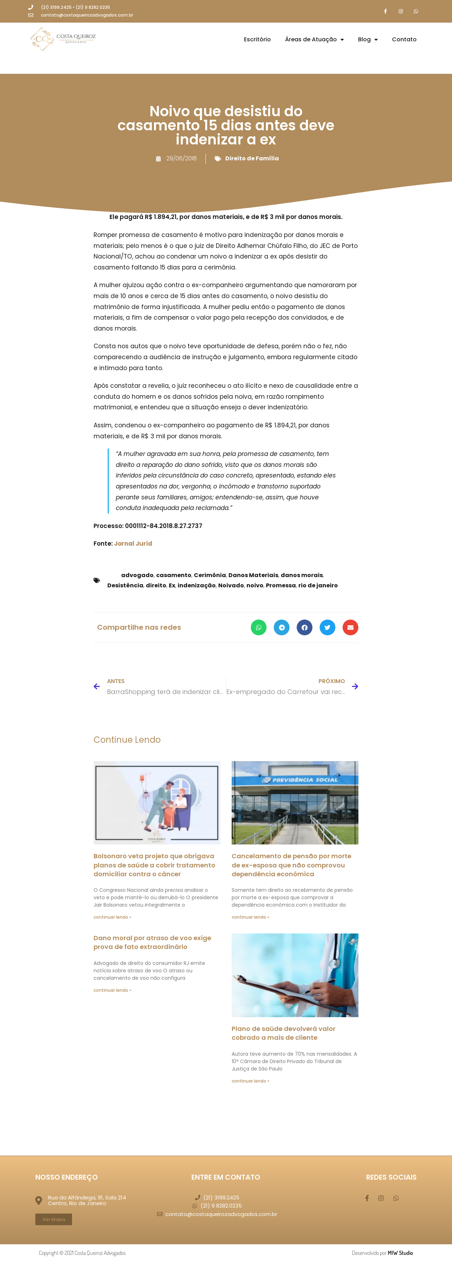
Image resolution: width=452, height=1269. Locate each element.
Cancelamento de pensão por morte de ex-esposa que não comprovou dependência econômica (291, 865)
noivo (254, 586)
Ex (172, 586)
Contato (404, 40)
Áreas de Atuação (314, 40)
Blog (368, 40)
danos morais (302, 575)
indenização (197, 586)
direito (156, 586)
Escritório (257, 40)
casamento (173, 575)
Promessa (281, 586)
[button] (259, 628)
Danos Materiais (253, 575)
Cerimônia (210, 575)
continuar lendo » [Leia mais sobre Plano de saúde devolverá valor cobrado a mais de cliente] (250, 1081)
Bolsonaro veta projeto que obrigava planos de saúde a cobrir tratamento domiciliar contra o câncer (154, 865)
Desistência (125, 586)
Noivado (231, 586)
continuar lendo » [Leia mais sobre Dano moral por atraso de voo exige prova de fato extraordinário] (112, 991)
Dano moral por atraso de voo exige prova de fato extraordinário (152, 942)
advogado (137, 575)
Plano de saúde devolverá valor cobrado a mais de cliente (283, 1033)
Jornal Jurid (133, 544)
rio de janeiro (318, 586)
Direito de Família (252, 159)
